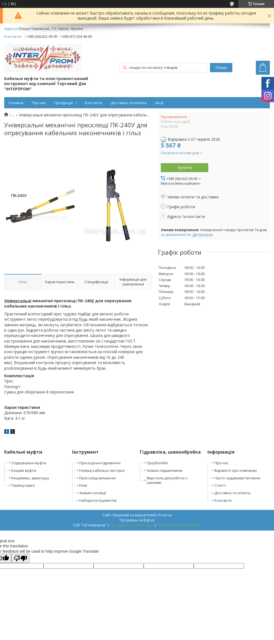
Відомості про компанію (235, 470)
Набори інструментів (98, 500)
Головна (15, 102)
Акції (159, 102)
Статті (220, 485)
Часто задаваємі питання (237, 477)
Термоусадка (23, 485)
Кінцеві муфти (23, 470)
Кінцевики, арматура (30, 477)
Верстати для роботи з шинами (167, 480)
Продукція (64, 102)
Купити (185, 167)
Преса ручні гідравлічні (100, 462)
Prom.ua (165, 515)
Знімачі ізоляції (92, 492)
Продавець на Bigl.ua (137, 520)
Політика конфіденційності (179, 525)
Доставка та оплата (129, 102)
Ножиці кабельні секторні (102, 470)
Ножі (83, 485)
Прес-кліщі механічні (97, 477)
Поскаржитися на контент (131, 525)
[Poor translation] (20, 558)
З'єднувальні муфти (28, 462)
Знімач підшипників (164, 470)
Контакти (93, 102)
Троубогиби (157, 462)
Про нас (39, 102)
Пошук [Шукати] (221, 67)
